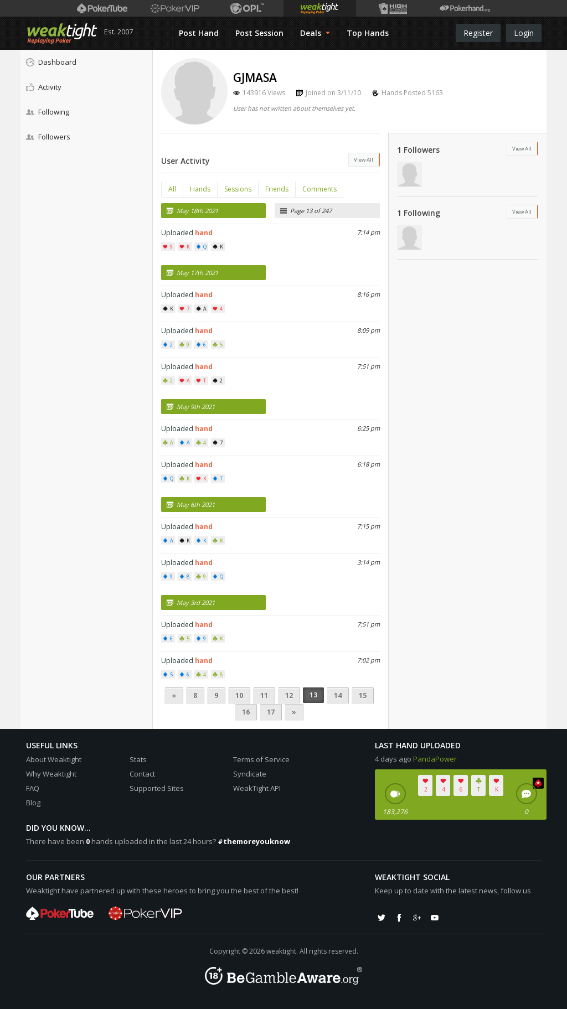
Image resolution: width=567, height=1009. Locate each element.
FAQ (32, 788)
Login (524, 33)
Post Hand (199, 33)
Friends (276, 189)
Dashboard (51, 62)
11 (264, 695)
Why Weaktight (51, 774)
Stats (138, 759)
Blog (33, 803)
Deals (315, 33)
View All (363, 159)
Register (478, 33)
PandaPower (435, 759)
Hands (200, 189)
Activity (43, 87)
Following (47, 112)
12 (289, 695)
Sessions (237, 189)
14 (338, 695)
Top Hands (368, 33)
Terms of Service (261, 759)
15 (363, 695)
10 (239, 695)
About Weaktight (53, 759)
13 (313, 695)
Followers (48, 137)
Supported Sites (157, 788)
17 (271, 712)
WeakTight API (257, 788)
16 (246, 712)
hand (204, 232)
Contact (142, 774)
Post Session (259, 33)
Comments (319, 189)
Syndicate (249, 774)
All (172, 189)
